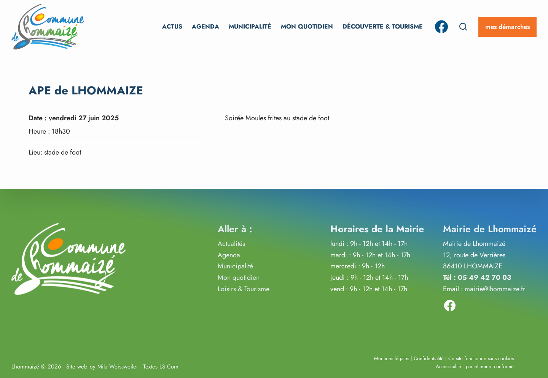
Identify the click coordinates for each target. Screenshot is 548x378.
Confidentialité (429, 358)
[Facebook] (441, 26)
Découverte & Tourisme (382, 26)
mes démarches (507, 26)
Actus (172, 26)
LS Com (168, 366)
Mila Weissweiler (117, 366)
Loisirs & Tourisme (243, 288)
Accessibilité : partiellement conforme (475, 366)
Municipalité (250, 26)
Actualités (231, 244)
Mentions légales (391, 358)
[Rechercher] (463, 26)
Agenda (205, 26)
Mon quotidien (239, 277)
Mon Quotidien (307, 26)
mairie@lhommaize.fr (495, 288)
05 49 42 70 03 (484, 277)
